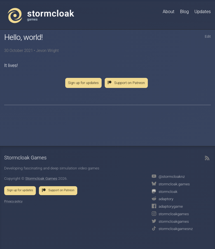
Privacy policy (13, 201)
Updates (202, 11)
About (168, 11)
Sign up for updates (83, 82)
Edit (208, 36)
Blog (184, 11)
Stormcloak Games (41, 15)
